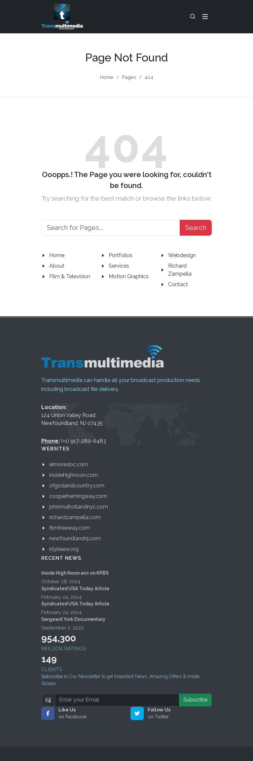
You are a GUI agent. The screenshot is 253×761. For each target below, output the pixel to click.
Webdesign (182, 255)
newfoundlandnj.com (75, 538)
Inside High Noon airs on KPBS (75, 573)
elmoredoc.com (68, 464)
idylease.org (64, 549)
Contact (178, 284)
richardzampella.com (75, 517)
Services (119, 266)
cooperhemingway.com (78, 496)
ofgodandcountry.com (76, 485)
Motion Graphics (129, 276)
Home (107, 77)
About (56, 266)
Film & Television (69, 276)
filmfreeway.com (69, 528)
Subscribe (195, 700)
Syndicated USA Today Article (75, 588)
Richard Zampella (180, 270)
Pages (129, 77)
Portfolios (120, 255)
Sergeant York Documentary (73, 619)
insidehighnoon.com (73, 475)
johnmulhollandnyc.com (78, 507)
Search (195, 228)
